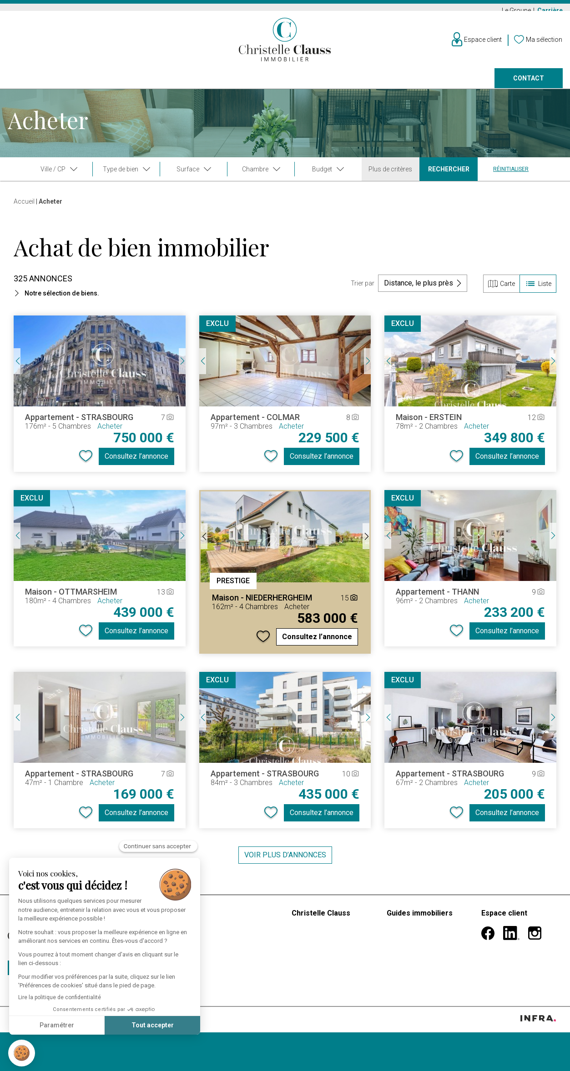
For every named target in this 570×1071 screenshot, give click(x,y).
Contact (528, 84)
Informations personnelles (501, 937)
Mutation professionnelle (426, 944)
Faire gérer (354, 84)
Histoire (304, 944)
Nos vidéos (310, 955)
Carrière (550, 10)
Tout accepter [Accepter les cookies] (101, 1025)
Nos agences (426, 84)
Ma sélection (501, 962)
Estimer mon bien (227, 933)
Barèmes (212, 919)
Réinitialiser (511, 175)
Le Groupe (517, 10)
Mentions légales (34, 1039)
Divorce (399, 955)
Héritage (400, 966)
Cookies (111, 1039)
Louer (77, 84)
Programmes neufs (270, 84)
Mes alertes (500, 951)
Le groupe (308, 933)
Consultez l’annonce (136, 462)
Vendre (131, 84)
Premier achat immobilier (427, 933)
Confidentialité (78, 1039)
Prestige (190, 84)
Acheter (22, 84)
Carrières (308, 977)
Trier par (362, 289)
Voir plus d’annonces (285, 860)
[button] (21, 1053)
